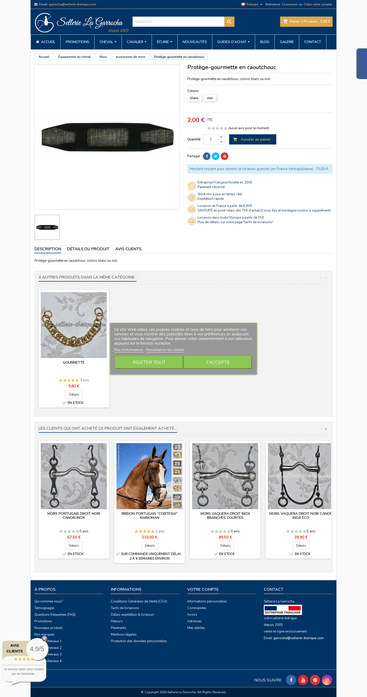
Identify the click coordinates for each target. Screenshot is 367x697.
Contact (273, 589)
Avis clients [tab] (128, 249)
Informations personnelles (207, 601)
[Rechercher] (183, 22)
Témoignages (44, 608)
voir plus (31, 679)
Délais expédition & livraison (132, 614)
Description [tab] (47, 249)
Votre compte (203, 589)
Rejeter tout (149, 362)
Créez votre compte (318, 4)
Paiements (118, 628)
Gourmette (301, 362)
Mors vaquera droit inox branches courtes (225, 515)
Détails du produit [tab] (88, 249)
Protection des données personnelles (139, 641)
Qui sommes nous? (48, 601)
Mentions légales (124, 634)
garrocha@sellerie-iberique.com (72, 4)
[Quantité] (210, 139)
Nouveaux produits (48, 628)
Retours (117, 621)
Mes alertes (196, 628)
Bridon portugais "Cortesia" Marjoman (150, 515)
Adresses (194, 621)
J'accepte (218, 362)
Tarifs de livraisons (125, 608)
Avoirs (192, 614)
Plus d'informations (129, 350)
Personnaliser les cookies (165, 350)
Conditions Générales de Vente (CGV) (139, 601)
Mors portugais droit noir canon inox (73, 515)
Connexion (289, 4)
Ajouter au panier (252, 139)
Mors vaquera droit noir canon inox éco (301, 515)
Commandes (196, 608)
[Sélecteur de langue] (252, 4)
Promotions (43, 621)
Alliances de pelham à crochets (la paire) (74, 364)
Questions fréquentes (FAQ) (55, 614)
